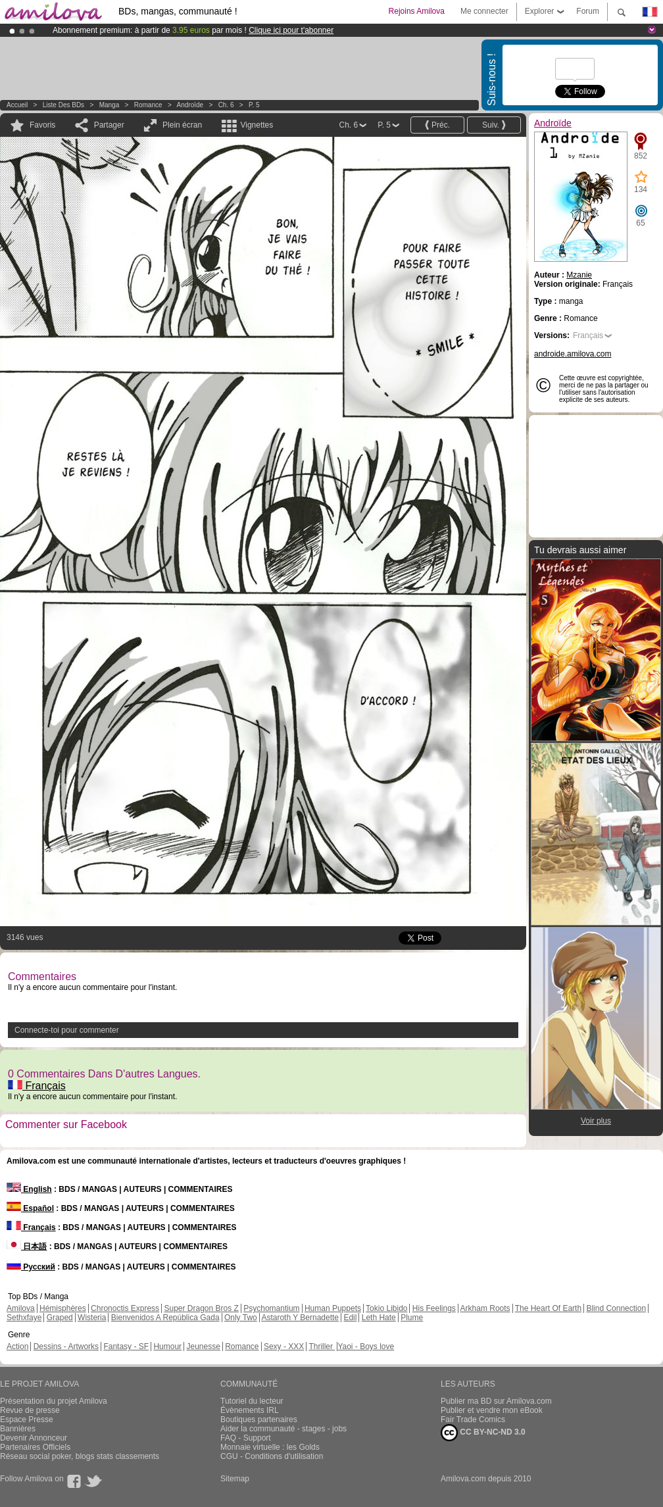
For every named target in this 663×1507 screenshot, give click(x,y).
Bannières (18, 1428)
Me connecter (484, 11)
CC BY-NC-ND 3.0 (483, 1432)
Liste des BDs (63, 105)
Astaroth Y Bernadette (300, 1317)
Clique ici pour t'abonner (291, 30)
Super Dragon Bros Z (201, 1308)
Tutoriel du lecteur (251, 1401)
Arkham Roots (485, 1308)
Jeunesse (203, 1346)
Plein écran (182, 125)
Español (30, 1208)
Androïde (190, 105)
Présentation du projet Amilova (53, 1401)
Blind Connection (616, 1308)
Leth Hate (379, 1317)
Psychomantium (271, 1308)
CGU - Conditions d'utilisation (271, 1456)
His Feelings (434, 1308)
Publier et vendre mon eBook (492, 1410)
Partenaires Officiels (35, 1447)
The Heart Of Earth (548, 1308)
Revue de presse (30, 1410)
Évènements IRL (249, 1410)
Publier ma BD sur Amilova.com (496, 1401)
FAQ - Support (245, 1438)
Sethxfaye (24, 1317)
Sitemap (234, 1478)
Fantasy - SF (126, 1346)
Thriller (321, 1346)
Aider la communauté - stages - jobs (283, 1428)
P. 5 (254, 105)
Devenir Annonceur (33, 1438)
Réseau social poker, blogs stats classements (79, 1456)
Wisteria (92, 1317)
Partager (109, 125)
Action (17, 1346)
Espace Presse (26, 1419)
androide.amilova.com (572, 353)
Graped (60, 1317)
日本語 (27, 1246)
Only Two (240, 1317)
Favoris (42, 125)
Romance (148, 105)
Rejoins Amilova (417, 11)
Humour (167, 1346)
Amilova (21, 1308)
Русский (31, 1267)
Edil (349, 1317)
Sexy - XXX (284, 1346)
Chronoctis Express (125, 1308)
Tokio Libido (386, 1308)
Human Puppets (333, 1308)
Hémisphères (62, 1308)
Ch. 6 (226, 105)
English (29, 1189)
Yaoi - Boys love (365, 1346)
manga (109, 105)
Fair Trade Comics (473, 1419)
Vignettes (256, 125)
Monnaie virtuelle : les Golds (270, 1447)
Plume (412, 1317)
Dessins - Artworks (66, 1346)
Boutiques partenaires (258, 1419)
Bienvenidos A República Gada (165, 1317)
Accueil (17, 105)
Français (37, 1085)
